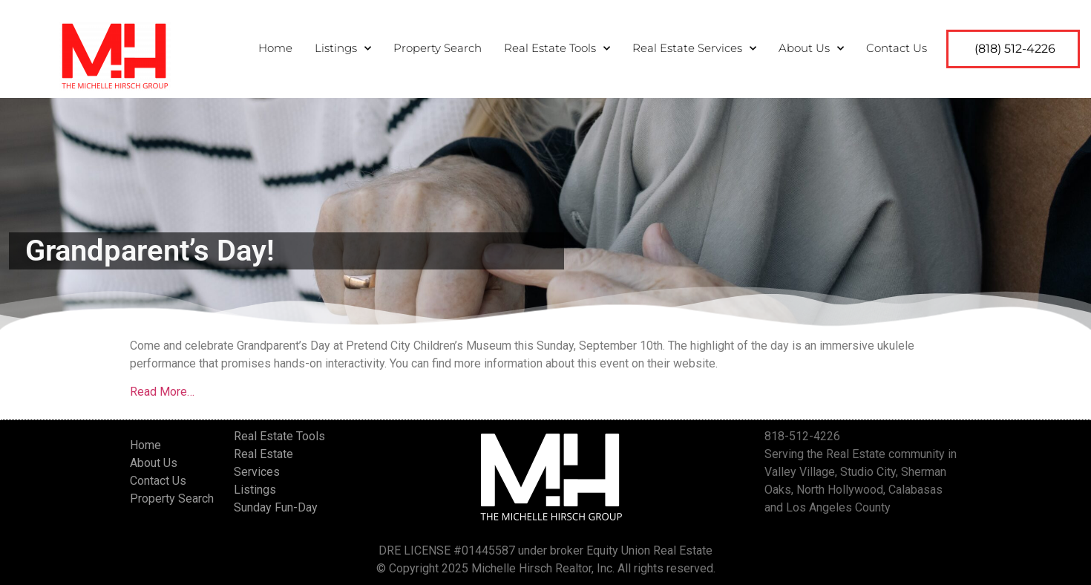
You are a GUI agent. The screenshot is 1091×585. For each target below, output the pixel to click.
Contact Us (896, 45)
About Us (811, 45)
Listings (343, 45)
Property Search (437, 45)
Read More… (162, 392)
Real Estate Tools (557, 45)
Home (275, 45)
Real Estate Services (694, 45)
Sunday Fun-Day (276, 507)
